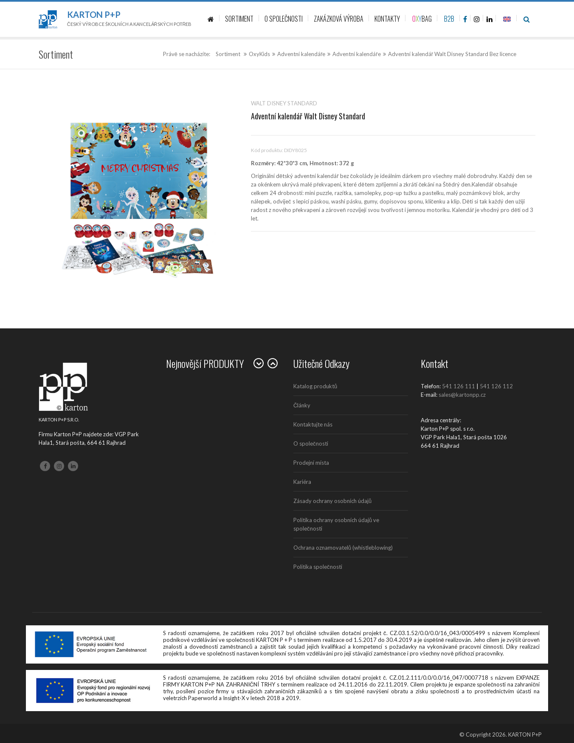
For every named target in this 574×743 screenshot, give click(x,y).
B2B (449, 19)
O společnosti (310, 443)
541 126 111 (458, 386)
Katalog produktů (315, 386)
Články (301, 405)
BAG (422, 19)
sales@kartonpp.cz (462, 394)
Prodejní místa (311, 462)
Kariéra (302, 481)
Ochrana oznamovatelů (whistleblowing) (343, 547)
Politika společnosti (317, 566)
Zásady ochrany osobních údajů (332, 500)
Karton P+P (94, 14)
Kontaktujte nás (312, 424)
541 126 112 (496, 386)
